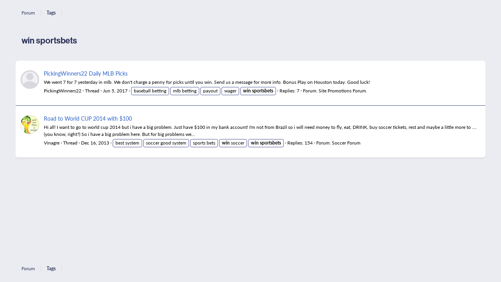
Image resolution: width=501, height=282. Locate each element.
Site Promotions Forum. (343, 90)
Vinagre (51, 142)
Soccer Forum (346, 142)
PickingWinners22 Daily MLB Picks (86, 73)
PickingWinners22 (62, 90)
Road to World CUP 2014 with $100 (88, 118)
